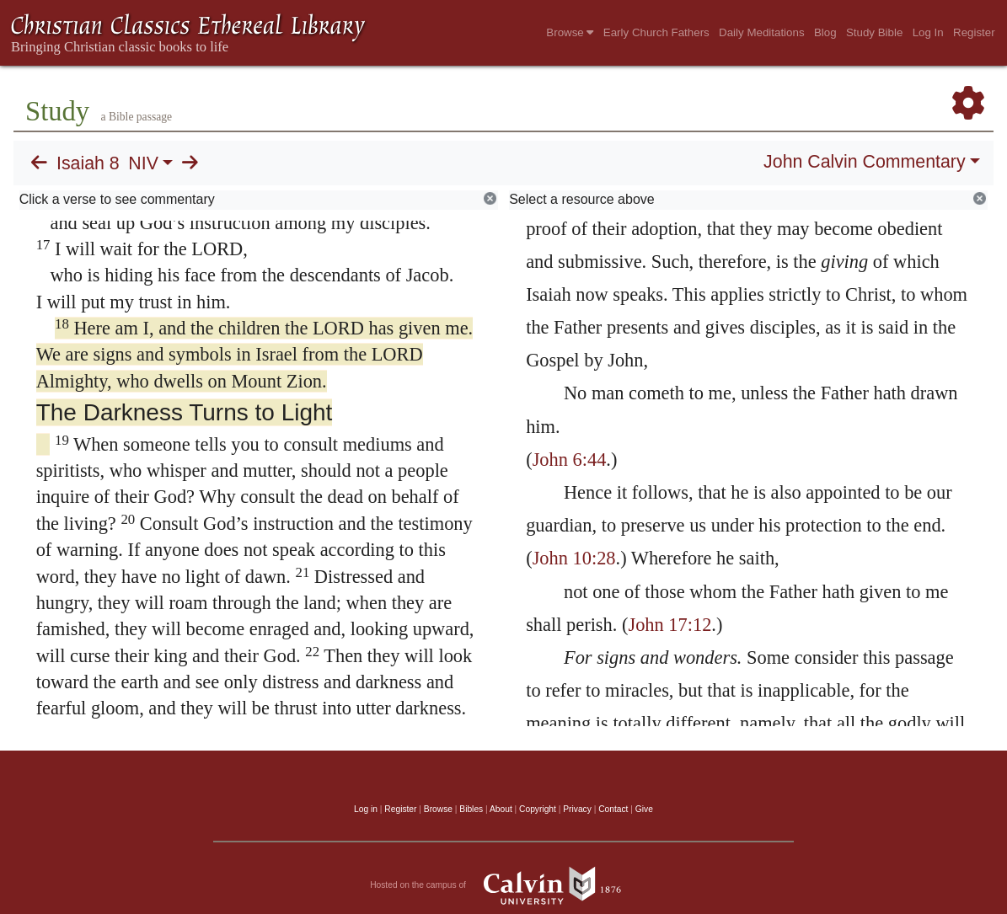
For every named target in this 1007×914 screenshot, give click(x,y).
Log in (366, 809)
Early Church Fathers (656, 32)
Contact (613, 809)
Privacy (577, 809)
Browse (569, 32)
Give (644, 809)
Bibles (471, 809)
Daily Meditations (761, 32)
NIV (143, 163)
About (501, 809)
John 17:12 (669, 624)
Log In (928, 32)
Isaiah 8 (88, 163)
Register (974, 32)
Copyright (537, 809)
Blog (825, 32)
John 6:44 (570, 459)
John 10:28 (574, 558)
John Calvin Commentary (864, 162)
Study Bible (874, 32)
